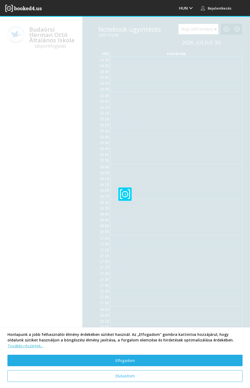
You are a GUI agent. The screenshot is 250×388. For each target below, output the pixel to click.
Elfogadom (125, 360)
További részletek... (25, 345)
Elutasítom (125, 375)
